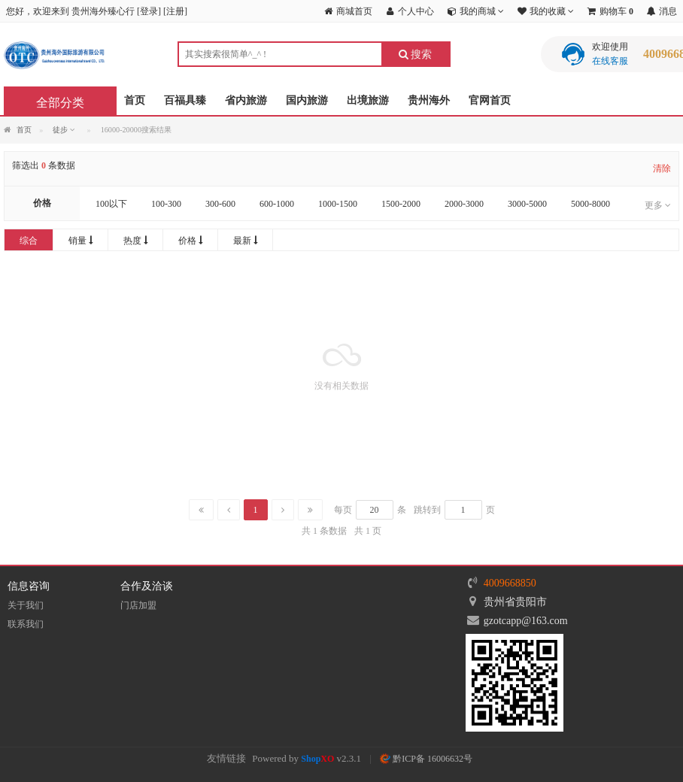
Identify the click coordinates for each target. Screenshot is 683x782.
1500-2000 (400, 204)
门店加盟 (138, 605)
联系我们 (26, 624)
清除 (662, 168)
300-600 (220, 204)
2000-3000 (464, 204)
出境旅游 (368, 100)
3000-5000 (527, 204)
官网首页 (490, 100)
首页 (134, 100)
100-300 (166, 204)
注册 (175, 11)
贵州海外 (429, 100)
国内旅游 (307, 100)
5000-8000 (590, 204)
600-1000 (277, 204)
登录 (149, 11)
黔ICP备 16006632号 (426, 758)
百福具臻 (185, 100)
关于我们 (26, 605)
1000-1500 (337, 204)
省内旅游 (246, 100)
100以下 (111, 204)
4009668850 (510, 583)
